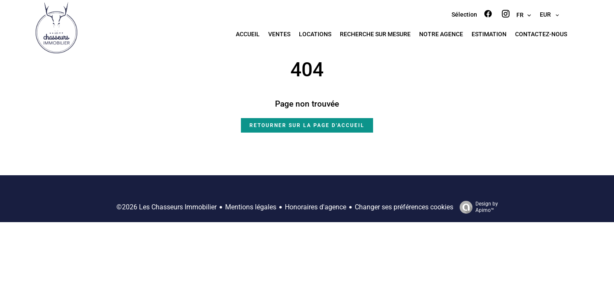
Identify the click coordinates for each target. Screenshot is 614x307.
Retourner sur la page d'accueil (307, 125)
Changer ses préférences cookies (404, 207)
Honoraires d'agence (315, 207)
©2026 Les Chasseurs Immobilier (166, 207)
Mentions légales (250, 207)
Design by (476, 207)
